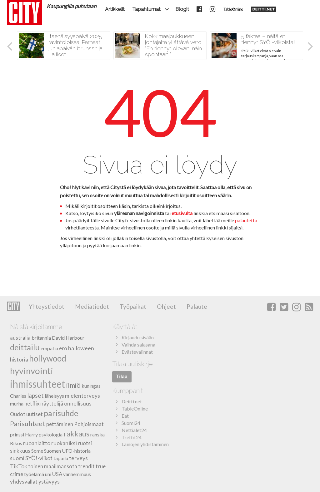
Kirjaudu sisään (138, 337)
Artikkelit (115, 9)
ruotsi (85, 443)
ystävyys (49, 481)
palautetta (246, 220)
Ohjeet (166, 306)
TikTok (18, 466)
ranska (97, 434)
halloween (81, 348)
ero (63, 348)
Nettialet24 (134, 430)
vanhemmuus (77, 474)
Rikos (16, 443)
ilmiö (73, 385)
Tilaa (122, 376)
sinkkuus (20, 450)
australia (20, 337)
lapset (35, 395)
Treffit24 (132, 437)
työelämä (34, 474)
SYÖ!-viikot (38, 458)
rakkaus (76, 433)
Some (37, 451)
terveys (78, 458)
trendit (86, 466)
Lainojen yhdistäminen (145, 444)
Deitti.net (132, 401)
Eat (125, 416)
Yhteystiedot (46, 306)
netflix (31, 403)
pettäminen (59, 424)
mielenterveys (82, 395)
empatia (49, 348)
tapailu (60, 458)
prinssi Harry (24, 434)
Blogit (182, 9)
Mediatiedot (91, 306)
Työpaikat (132, 306)
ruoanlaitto (36, 443)
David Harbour (68, 338)
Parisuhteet (27, 423)
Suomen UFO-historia (67, 451)
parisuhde (61, 413)
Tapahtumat (146, 9)
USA (57, 474)
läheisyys (54, 396)
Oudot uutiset (26, 414)
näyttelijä (51, 403)
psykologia (50, 434)
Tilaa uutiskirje (132, 364)
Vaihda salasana (138, 344)
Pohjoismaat (89, 424)
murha (16, 403)
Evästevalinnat (137, 352)
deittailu (25, 347)
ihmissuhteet (37, 384)
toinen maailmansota (52, 466)
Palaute (196, 306)
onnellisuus (78, 403)
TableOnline (135, 408)
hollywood (47, 358)
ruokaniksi (64, 443)
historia (19, 359)
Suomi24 (131, 423)
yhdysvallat (24, 481)
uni (48, 474)
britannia (41, 338)
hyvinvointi (31, 371)
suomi (17, 458)
